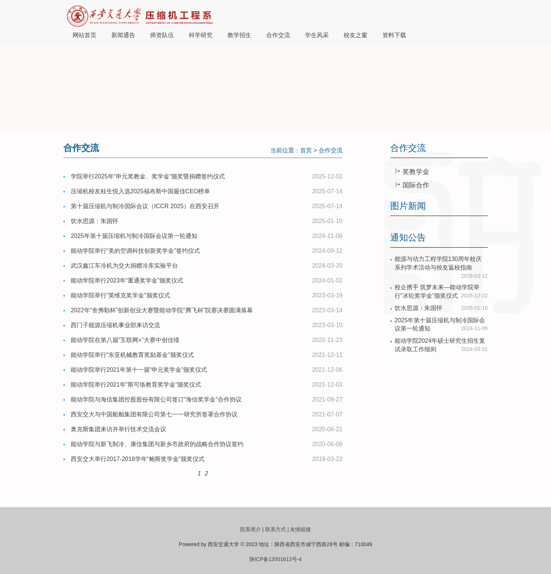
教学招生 (239, 35)
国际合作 (415, 185)
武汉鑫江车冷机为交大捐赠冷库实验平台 (124, 265)
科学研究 (201, 35)
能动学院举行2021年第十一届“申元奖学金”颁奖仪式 (139, 370)
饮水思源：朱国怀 (94, 221)
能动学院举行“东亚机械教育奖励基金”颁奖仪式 (132, 355)
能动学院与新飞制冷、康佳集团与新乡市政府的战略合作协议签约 (157, 444)
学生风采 (317, 35)
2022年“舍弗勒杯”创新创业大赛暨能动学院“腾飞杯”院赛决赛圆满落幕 (162, 310)
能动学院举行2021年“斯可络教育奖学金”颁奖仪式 (136, 384)
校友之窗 (355, 35)
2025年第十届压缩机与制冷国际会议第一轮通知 (134, 236)
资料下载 (394, 35)
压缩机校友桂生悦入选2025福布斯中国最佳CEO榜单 (140, 191)
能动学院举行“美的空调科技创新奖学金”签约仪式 (135, 251)
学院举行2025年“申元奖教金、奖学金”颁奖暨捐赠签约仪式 (148, 176)
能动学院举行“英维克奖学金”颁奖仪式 (120, 295)
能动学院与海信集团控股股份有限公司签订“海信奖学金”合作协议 (156, 399)
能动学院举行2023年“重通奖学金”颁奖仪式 (127, 280)
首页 (306, 150)
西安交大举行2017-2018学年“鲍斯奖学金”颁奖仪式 (137, 459)
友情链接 (300, 529)
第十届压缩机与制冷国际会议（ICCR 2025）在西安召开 (145, 206)
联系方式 (275, 529)
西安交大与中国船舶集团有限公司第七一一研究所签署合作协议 (154, 414)
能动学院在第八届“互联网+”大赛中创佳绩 (125, 340)
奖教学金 (415, 171)
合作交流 (278, 35)
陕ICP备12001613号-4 (275, 559)
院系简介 (250, 529)
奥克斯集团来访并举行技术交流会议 (118, 429)
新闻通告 (123, 35)
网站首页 (84, 35)
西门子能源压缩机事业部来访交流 (115, 325)
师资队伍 (162, 35)
